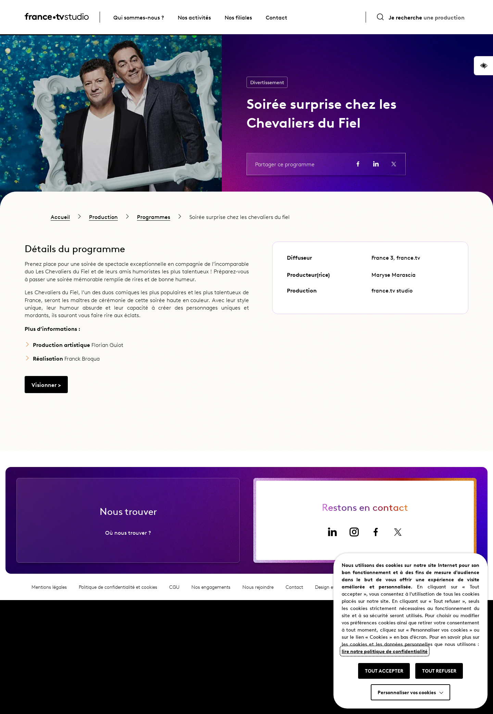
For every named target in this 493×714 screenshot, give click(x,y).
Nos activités (194, 17)
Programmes (153, 216)
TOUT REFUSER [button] (439, 670)
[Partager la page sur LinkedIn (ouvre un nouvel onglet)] (375, 163)
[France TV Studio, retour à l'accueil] (57, 17)
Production (103, 216)
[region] (246, 217)
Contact (276, 17)
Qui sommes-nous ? (138, 17)
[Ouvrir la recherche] (420, 17)
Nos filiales (238, 17)
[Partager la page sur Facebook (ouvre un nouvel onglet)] (358, 163)
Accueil (60, 216)
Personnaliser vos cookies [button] (407, 692)
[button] (483, 65)
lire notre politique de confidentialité (385, 651)
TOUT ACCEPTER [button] (384, 670)
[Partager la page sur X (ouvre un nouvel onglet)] (393, 163)
